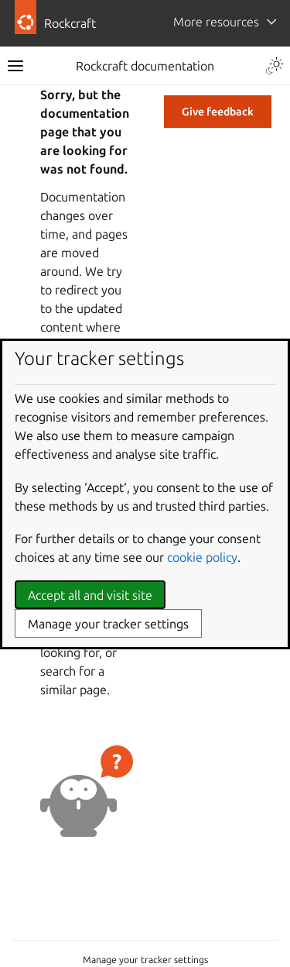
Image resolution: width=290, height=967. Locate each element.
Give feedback (218, 111)
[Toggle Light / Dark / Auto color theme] (274, 66)
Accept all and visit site (90, 595)
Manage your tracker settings (145, 960)
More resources (216, 22)
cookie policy (202, 557)
